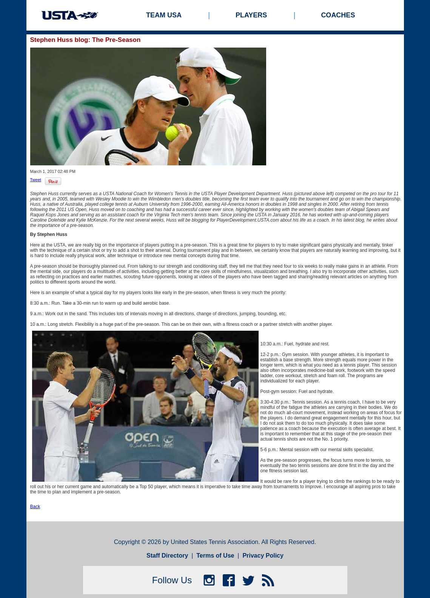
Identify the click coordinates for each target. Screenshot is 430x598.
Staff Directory (167, 555)
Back (35, 506)
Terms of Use (215, 555)
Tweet (35, 179)
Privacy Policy (263, 555)
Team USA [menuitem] (164, 15)
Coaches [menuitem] (338, 15)
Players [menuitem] (251, 15)
